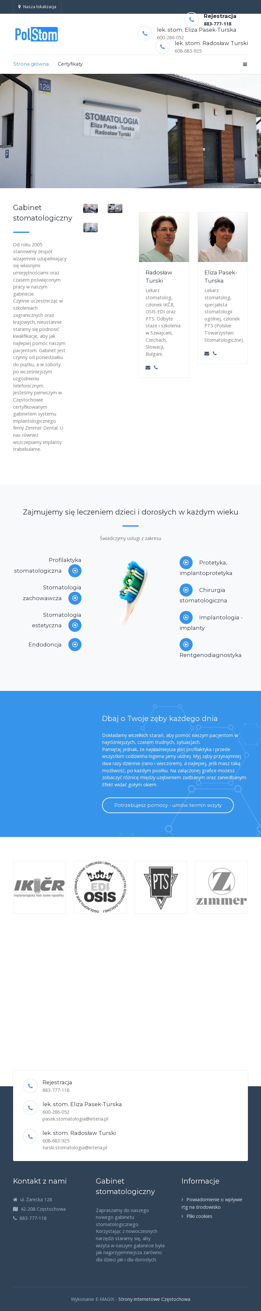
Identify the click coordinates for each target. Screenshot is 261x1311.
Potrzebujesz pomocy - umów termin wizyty (168, 805)
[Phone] (156, 367)
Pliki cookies (199, 1216)
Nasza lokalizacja (37, 6)
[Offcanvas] (244, 64)
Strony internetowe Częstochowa (154, 1299)
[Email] (148, 367)
